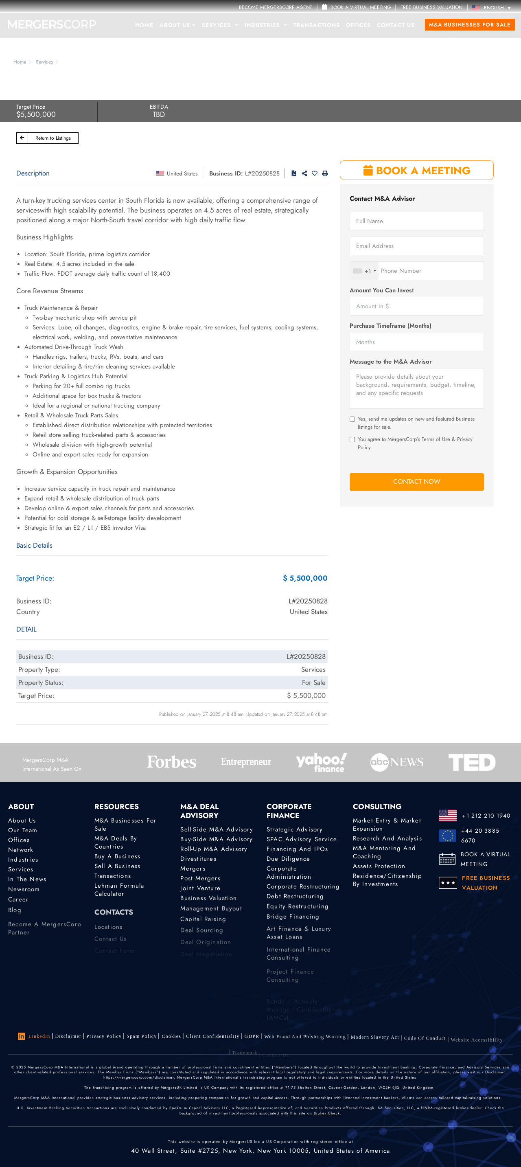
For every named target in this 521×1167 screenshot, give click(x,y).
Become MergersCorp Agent (275, 7)
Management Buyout (211, 915)
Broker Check (327, 1113)
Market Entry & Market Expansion (387, 824)
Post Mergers (200, 880)
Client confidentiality (212, 1038)
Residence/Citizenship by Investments (387, 881)
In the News (27, 882)
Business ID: (226, 173)
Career (18, 906)
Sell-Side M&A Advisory (216, 829)
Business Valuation (208, 903)
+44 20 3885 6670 (480, 836)
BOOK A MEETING (417, 170)
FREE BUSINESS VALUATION (431, 7)
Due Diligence (289, 859)
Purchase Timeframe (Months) (390, 326)
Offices (358, 25)
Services (220, 25)
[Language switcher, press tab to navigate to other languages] (493, 7)
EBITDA (159, 107)
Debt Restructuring (295, 899)
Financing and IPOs (297, 849)
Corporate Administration (289, 874)
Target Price (30, 107)
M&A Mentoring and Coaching (384, 852)
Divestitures (198, 859)
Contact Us (396, 25)
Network (20, 850)
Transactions (316, 25)
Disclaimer (68, 1036)
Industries (266, 25)
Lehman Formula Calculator (119, 893)
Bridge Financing (293, 923)
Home (144, 25)
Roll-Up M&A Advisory (213, 849)
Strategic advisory (295, 829)
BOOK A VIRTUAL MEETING (486, 859)
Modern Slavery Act (375, 1045)
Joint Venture (200, 891)
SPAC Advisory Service (302, 839)
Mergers (192, 869)
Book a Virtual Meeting (356, 7)
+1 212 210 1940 (486, 816)
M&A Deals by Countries (115, 842)
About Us (178, 25)
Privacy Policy (104, 1036)
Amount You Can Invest (382, 290)
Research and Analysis (387, 838)
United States (182, 173)
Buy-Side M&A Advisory (216, 839)
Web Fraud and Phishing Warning (305, 1042)
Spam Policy (142, 1036)
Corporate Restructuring (303, 888)
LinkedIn (34, 1036)
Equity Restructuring (298, 911)
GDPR (252, 1039)
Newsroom (24, 894)
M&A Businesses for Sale (470, 25)
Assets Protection (379, 866)
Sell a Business (117, 866)
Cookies (171, 1037)
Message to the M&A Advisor (391, 362)
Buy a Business (117, 856)
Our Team (23, 830)
